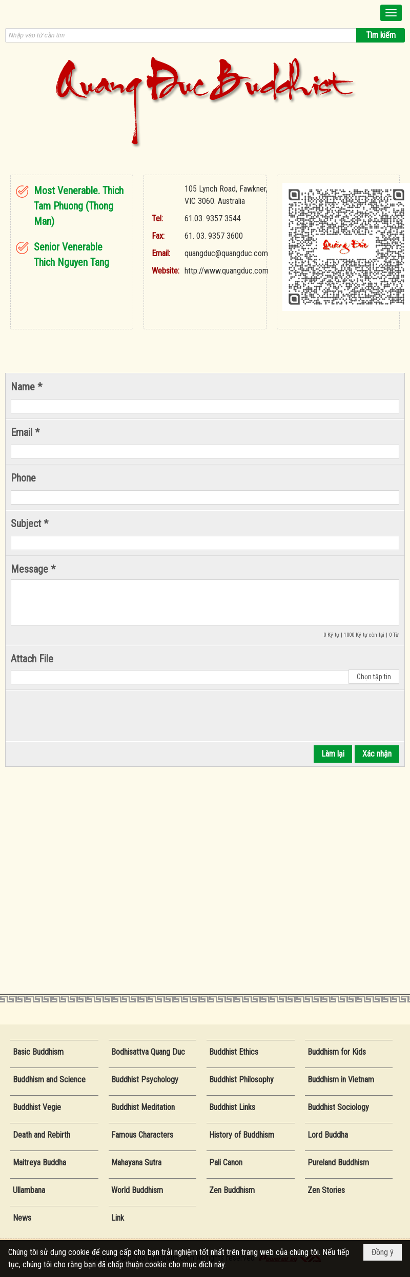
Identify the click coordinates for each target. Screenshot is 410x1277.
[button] (391, 13)
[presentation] (89, 716)
